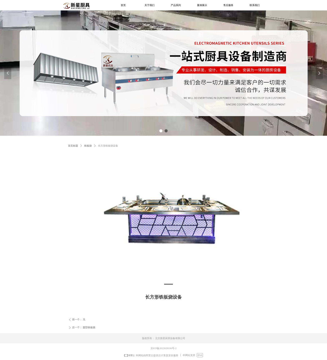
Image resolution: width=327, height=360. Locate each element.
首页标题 (73, 145)
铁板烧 (88, 145)
